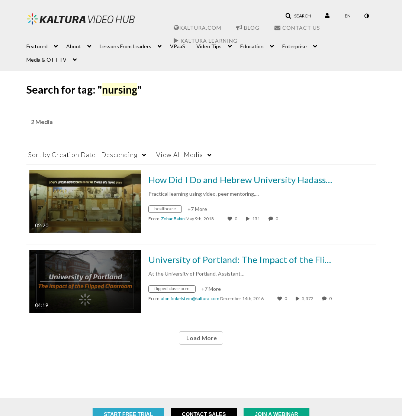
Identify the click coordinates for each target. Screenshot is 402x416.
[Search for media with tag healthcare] (167, 210)
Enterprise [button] (294, 46)
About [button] (73, 46)
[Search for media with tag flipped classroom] (174, 290)
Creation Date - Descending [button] (83, 155)
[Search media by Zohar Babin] (173, 218)
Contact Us (297, 28)
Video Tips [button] (209, 46)
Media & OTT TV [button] (46, 59)
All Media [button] (179, 155)
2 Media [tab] (42, 121)
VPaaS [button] (177, 46)
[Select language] (348, 16)
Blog (248, 28)
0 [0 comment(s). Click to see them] (278, 218)
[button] (298, 16)
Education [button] (252, 46)
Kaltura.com (197, 28)
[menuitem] (46, 45)
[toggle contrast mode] (366, 16)
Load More (201, 337)
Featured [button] (37, 46)
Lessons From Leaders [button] (125, 46)
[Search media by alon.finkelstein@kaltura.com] (190, 298)
